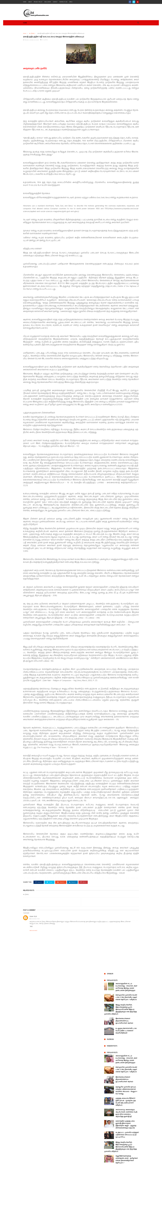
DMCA (70, 2)
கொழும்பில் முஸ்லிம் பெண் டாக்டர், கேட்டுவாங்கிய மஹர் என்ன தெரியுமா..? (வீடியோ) (126, 63)
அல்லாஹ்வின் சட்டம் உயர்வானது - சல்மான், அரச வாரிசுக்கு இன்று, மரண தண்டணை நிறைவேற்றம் (126, 53)
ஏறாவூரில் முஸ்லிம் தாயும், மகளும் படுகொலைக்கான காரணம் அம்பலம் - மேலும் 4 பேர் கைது (126, 156)
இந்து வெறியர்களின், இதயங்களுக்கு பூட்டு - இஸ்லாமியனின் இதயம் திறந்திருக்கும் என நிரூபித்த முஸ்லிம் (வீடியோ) (120, 75)
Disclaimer (47, 2)
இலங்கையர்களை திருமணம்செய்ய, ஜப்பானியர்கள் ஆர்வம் (124, 87)
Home (25, 23)
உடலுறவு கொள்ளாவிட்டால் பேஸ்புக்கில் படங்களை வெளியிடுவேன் (126, 97)
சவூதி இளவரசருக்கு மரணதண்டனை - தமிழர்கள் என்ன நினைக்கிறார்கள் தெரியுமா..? (127, 225)
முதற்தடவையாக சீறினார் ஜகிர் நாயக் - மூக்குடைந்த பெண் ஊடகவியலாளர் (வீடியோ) (126, 168)
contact (55, 2)
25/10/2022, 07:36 (35, 1176)
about (30, 2)
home (24, 2)
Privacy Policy (38, 2)
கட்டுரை (32, 33)
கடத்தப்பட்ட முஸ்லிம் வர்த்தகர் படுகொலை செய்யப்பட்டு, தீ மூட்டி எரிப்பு (127, 201)
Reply (31, 1183)
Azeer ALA (33, 1173)
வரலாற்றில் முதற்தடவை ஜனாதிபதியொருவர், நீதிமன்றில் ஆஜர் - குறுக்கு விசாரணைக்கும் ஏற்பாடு (126, 190)
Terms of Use (63, 2)
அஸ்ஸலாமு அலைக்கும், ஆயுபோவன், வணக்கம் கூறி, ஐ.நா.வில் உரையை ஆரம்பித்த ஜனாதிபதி (127, 179)
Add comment (33, 1187)
